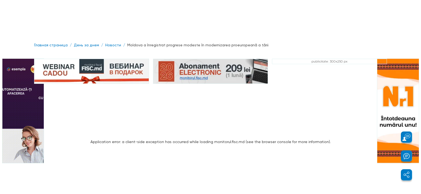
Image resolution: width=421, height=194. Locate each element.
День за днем (86, 45)
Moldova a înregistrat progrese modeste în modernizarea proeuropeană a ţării (197, 45)
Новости (113, 45)
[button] (403, 137)
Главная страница (51, 45)
